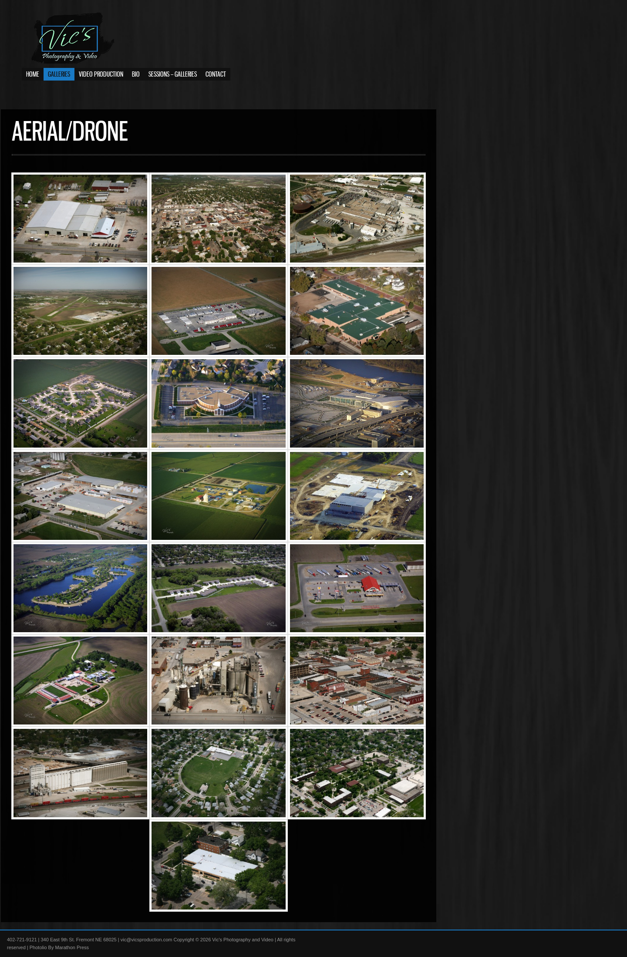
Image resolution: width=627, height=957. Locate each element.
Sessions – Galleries (172, 78)
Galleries (59, 78)
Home (32, 78)
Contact (216, 78)
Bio (136, 78)
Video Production (101, 78)
